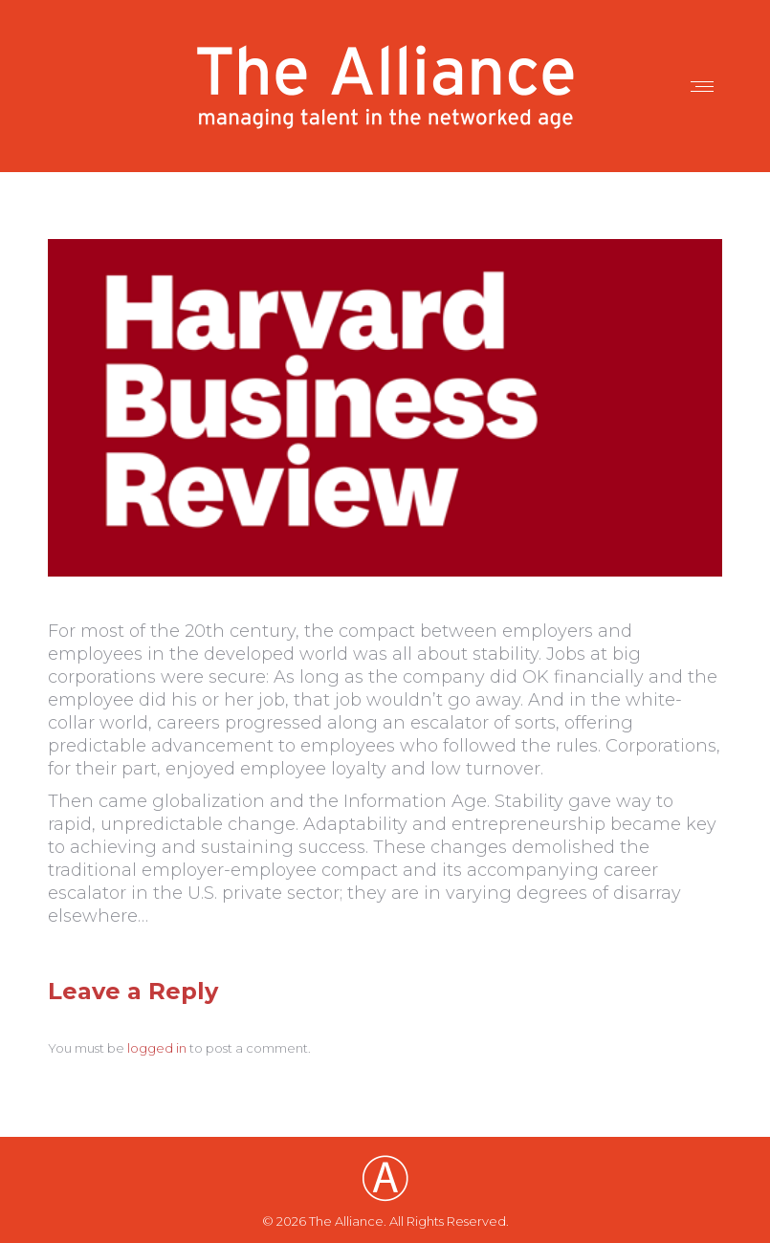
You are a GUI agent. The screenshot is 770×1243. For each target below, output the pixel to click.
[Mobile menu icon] (702, 86)
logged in (157, 1048)
